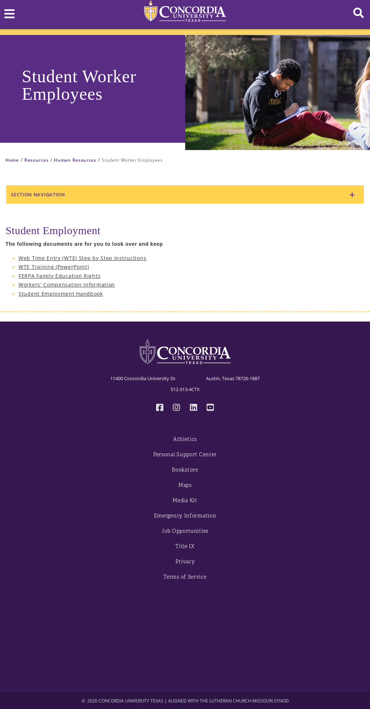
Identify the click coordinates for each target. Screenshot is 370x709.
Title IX (185, 546)
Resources (36, 160)
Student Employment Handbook (61, 293)
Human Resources (75, 160)
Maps (185, 485)
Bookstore (185, 470)
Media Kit (184, 500)
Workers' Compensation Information (67, 284)
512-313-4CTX (185, 389)
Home (12, 160)
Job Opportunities (185, 531)
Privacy (185, 562)
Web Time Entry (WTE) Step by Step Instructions (82, 258)
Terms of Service (184, 577)
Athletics (185, 439)
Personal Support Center (185, 455)
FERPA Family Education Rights (59, 275)
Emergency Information (185, 516)
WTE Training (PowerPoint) (54, 266)
